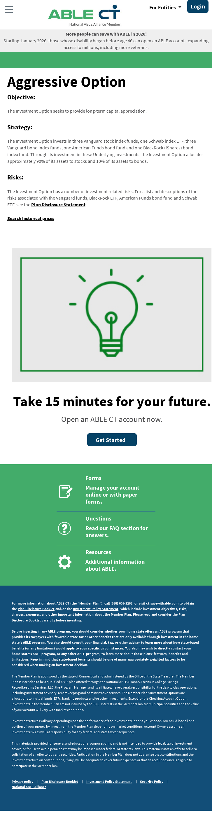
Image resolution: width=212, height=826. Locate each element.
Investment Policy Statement (95, 609)
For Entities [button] (163, 7)
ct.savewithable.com (162, 603)
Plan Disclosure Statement (58, 204)
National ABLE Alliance (29, 787)
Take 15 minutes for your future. (112, 401)
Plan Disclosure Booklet (36, 609)
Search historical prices (30, 218)
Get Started (110, 439)
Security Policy (151, 781)
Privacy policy (22, 781)
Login (198, 6)
